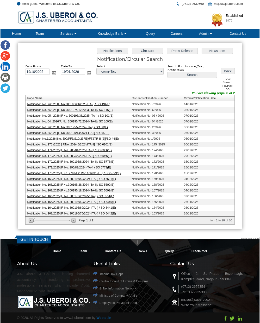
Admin (205, 33)
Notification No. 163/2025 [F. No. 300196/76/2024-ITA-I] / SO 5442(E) (72, 212)
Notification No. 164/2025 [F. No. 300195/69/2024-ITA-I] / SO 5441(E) (72, 206)
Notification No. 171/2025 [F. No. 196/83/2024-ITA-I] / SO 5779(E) (70, 167)
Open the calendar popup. (55, 74)
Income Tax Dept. (111, 274)
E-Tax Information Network (117, 288)
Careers (177, 33)
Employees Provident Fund (118, 303)
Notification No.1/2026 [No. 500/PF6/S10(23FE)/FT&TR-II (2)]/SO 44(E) (74, 138)
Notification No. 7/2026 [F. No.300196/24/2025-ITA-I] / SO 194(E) (70, 105)
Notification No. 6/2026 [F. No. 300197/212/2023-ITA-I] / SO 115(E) (71, 110)
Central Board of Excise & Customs (124, 281)
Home (16, 33)
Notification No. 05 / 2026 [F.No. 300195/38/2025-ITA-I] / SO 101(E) (71, 116)
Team (40, 33)
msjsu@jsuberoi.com (228, 4)
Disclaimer (199, 251)
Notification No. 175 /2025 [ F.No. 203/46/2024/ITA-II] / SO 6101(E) (71, 144)
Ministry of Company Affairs (118, 295)
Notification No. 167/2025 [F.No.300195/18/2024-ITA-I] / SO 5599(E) (72, 189)
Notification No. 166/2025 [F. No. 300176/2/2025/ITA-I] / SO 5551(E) (71, 195)
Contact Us (237, 33)
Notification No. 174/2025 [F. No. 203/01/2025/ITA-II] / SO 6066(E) (70, 150)
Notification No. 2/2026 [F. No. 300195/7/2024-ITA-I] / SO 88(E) (68, 127)
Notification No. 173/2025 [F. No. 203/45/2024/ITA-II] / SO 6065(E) (70, 155)
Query (150, 33)
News (143, 251)
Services (68, 33)
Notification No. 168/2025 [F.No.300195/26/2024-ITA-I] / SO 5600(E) (72, 183)
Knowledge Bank (112, 33)
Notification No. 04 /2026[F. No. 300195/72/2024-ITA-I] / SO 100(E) (71, 122)
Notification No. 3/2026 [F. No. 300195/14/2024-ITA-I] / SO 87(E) (69, 133)
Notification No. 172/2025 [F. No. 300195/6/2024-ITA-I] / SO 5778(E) (72, 161)
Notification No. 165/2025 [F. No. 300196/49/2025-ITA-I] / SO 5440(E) (72, 200)
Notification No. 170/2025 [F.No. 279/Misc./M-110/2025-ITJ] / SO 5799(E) (75, 172)
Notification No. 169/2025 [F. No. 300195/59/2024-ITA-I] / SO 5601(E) (72, 178)
